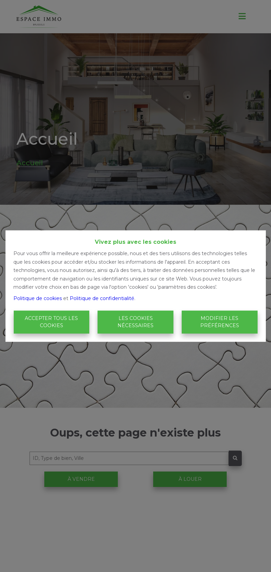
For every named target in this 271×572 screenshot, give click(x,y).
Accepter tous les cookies (51, 322)
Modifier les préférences (219, 322)
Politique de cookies (37, 298)
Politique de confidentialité (102, 298)
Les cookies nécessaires (135, 322)
